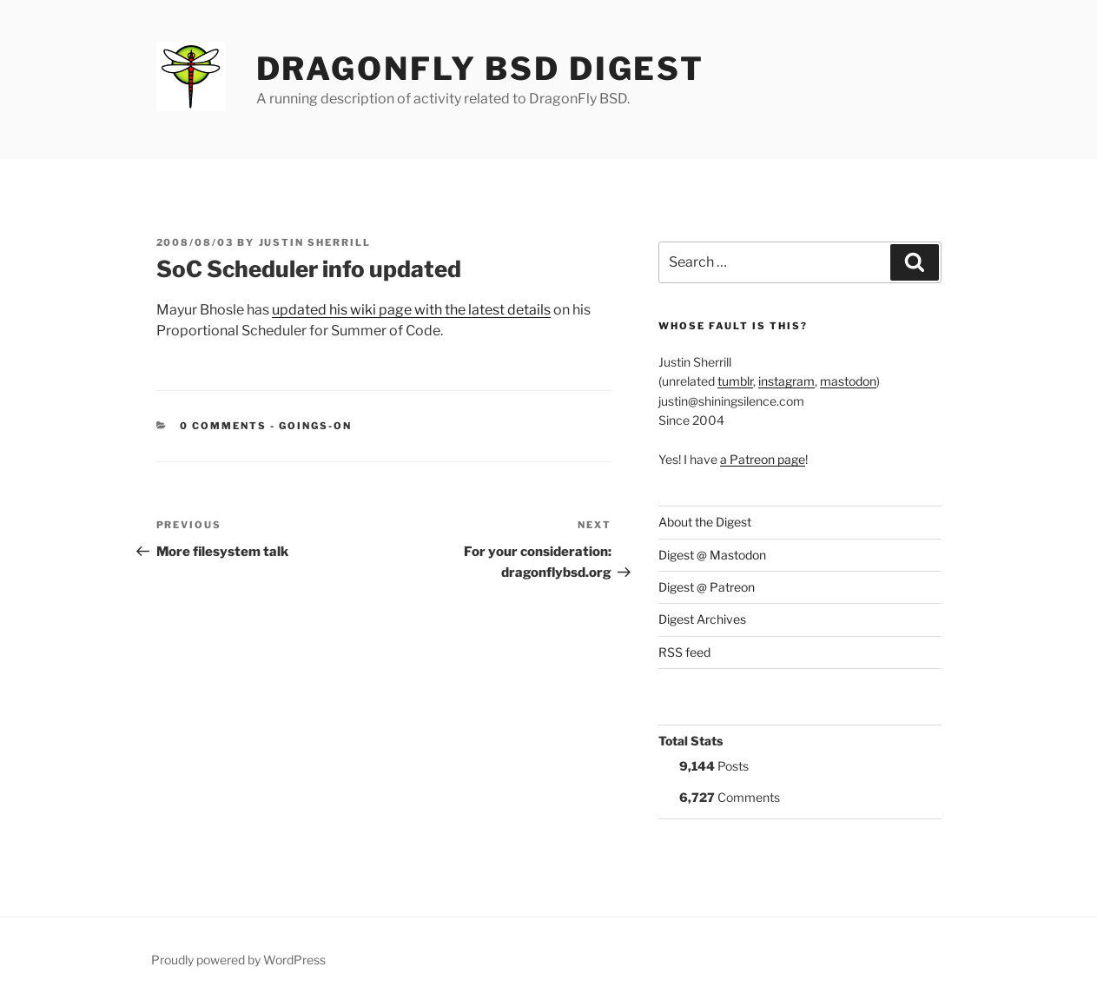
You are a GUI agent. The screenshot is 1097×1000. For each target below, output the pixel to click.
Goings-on (315, 426)
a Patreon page (762, 459)
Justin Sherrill (315, 242)
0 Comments (223, 426)
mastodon (848, 381)
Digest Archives (702, 619)
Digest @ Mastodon (712, 554)
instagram (786, 381)
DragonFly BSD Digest (480, 69)
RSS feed (684, 652)
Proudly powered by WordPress (238, 959)
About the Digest (704, 521)
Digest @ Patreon (706, 586)
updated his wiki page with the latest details (411, 309)
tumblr (735, 381)
